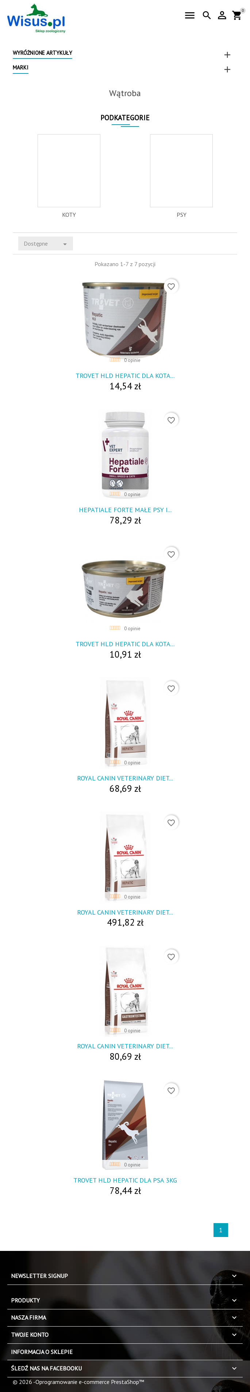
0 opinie (132, 360)
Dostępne (46, 244)
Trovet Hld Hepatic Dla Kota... (125, 375)
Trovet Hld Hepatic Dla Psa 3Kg (125, 1180)
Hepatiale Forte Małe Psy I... (125, 510)
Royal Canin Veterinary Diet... (125, 778)
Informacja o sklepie (42, 1351)
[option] (69, 176)
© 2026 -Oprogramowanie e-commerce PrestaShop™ (78, 1381)
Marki (20, 67)
